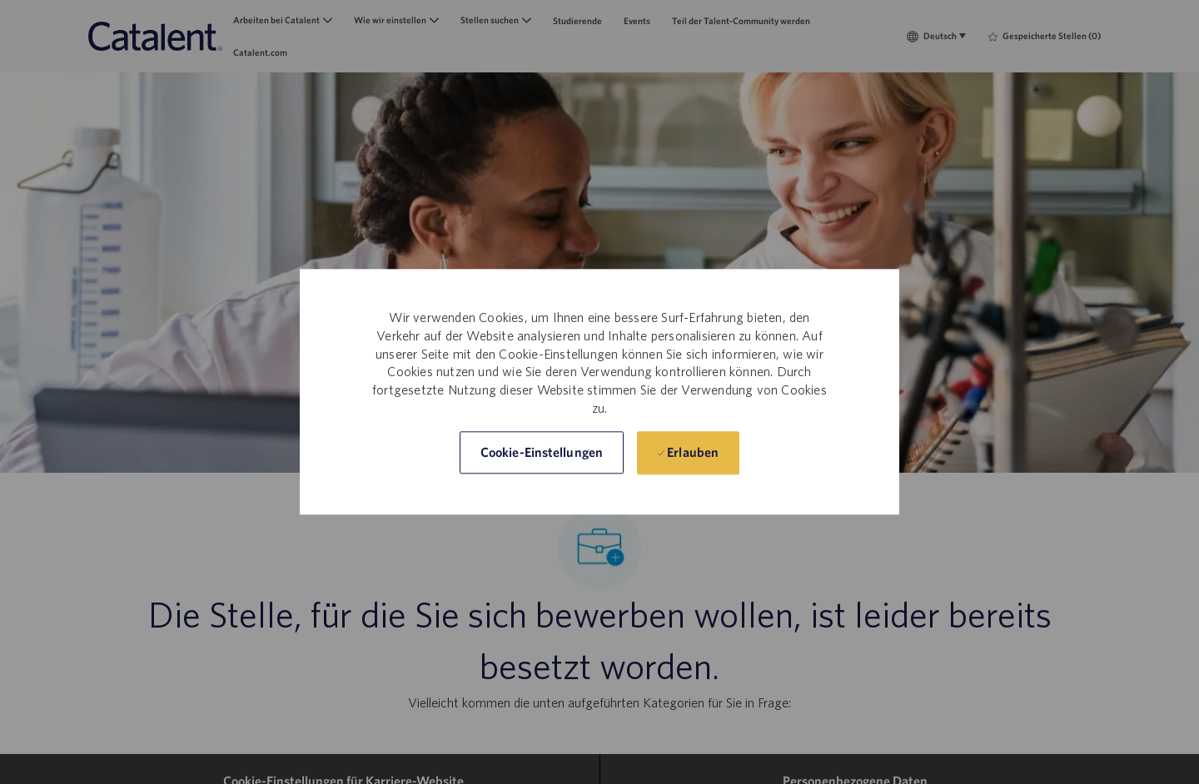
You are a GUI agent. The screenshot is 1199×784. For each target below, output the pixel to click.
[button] (542, 453)
